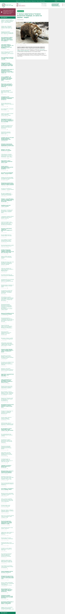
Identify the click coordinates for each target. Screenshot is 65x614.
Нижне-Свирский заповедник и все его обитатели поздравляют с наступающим (7, 53)
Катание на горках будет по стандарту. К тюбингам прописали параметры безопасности (7, 413)
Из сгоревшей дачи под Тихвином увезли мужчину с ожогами (7, 436)
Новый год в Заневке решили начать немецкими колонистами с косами (7, 115)
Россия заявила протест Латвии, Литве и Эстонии (7, 236)
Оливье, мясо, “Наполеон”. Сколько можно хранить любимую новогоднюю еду (7, 28)
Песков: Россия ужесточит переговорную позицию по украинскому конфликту (7, 388)
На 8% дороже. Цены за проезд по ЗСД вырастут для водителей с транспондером (7, 425)
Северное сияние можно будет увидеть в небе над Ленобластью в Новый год (7, 562)
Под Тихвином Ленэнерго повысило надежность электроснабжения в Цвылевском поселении (7, 555)
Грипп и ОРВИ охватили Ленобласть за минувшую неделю (7, 258)
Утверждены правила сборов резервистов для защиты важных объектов (7, 218)
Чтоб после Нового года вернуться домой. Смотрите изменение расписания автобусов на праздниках (7, 224)
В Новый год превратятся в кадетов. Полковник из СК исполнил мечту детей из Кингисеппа (7, 127)
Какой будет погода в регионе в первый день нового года (7, 134)
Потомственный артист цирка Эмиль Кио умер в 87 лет (7, 246)
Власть (17, 1)
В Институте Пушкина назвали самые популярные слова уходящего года (7, 517)
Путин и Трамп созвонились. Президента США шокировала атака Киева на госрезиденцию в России (7, 584)
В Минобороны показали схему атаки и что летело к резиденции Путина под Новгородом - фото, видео (7, 156)
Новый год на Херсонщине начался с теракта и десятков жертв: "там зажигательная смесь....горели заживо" (7, 21)
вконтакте (18, 3)
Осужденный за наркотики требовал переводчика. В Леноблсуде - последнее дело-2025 (7, 292)
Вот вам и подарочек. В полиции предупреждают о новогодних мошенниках (7, 195)
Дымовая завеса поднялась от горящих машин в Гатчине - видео (7, 287)
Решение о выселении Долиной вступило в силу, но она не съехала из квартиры (7, 370)
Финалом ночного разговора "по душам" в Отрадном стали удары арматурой (7, 495)
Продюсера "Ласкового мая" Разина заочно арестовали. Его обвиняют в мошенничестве (7, 400)
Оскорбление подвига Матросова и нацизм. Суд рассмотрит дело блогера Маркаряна (7, 441)
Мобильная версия (17, 3)
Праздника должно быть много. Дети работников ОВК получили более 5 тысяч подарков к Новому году (7, 478)
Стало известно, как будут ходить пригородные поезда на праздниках (7, 567)
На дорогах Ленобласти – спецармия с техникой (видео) (7, 189)
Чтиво (37, 1)
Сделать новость (21, 5)
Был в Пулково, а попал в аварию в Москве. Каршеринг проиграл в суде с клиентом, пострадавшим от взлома (7, 393)
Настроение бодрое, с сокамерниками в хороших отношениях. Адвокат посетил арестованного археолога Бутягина (7, 320)
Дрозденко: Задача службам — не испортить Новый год (7, 339)
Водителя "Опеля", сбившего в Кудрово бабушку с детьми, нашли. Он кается (7, 512)
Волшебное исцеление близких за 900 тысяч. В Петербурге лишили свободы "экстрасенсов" (7, 357)
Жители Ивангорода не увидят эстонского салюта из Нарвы (7, 105)
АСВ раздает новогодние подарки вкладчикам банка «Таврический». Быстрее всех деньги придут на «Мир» (7, 345)
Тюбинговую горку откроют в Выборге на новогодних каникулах (7, 534)
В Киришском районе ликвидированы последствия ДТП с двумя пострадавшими (7, 33)
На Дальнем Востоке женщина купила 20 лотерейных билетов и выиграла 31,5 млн (7, 281)
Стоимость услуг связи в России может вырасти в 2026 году (7, 550)
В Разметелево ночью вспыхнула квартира (7, 506)
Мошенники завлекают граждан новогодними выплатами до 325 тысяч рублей (7, 448)
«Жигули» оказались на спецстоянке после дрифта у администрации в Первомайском (7, 270)
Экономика (22, 1)
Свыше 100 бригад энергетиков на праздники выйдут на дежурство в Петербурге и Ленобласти (7, 327)
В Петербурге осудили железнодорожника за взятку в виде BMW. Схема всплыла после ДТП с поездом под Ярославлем (7, 299)
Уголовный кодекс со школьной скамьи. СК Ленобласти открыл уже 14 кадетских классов (7, 461)
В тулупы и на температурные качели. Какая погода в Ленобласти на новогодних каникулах (7, 364)
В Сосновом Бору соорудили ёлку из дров (7, 110)
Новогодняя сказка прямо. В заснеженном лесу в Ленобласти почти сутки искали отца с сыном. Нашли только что (8, 12)
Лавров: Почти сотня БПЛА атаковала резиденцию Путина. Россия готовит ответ (7, 609)
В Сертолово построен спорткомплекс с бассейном (7, 539)
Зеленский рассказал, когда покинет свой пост (7, 528)
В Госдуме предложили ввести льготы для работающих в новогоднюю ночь (7, 92)
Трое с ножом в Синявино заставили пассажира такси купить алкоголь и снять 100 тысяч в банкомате (7, 501)
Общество (33, 1)
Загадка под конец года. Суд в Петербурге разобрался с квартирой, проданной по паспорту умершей (7, 264)
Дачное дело (42, 1)
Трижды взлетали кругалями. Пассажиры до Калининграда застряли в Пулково (7, 179)
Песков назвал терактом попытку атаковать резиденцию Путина (7, 419)
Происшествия (28, 1)
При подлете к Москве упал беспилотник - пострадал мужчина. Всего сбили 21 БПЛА (7, 212)
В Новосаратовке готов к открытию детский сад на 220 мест (7, 544)
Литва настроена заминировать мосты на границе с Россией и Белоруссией (7, 333)
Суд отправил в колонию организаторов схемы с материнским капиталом (7, 241)
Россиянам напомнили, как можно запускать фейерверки (7, 275)
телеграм (20, 3)
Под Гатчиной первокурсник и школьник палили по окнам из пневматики (7, 485)
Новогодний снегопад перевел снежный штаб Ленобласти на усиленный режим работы (7, 454)
